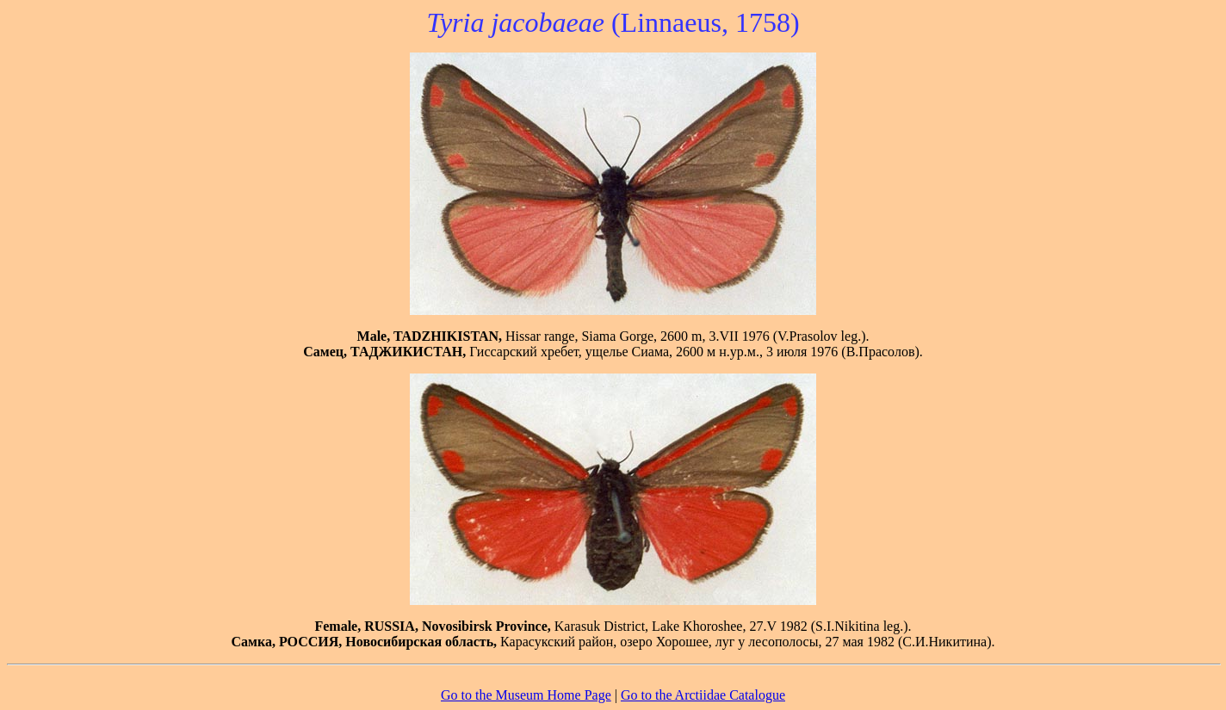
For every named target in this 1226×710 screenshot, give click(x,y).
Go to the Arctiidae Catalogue (703, 695)
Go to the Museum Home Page (526, 695)
